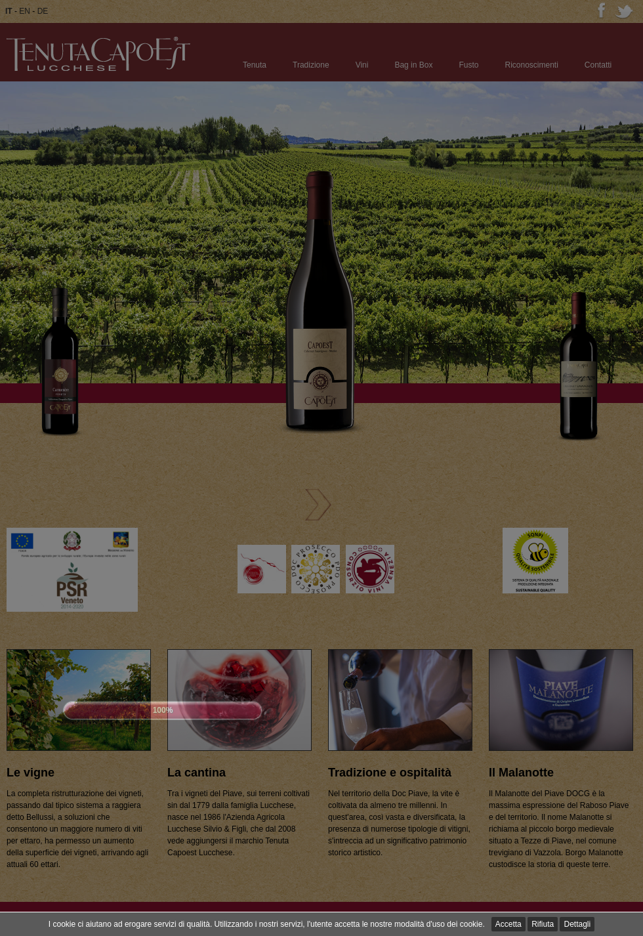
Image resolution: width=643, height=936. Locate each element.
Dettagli (577, 924)
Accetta (508, 924)
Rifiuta (542, 924)
